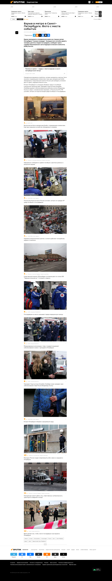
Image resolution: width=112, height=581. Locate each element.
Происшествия (37, 538)
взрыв (25, 541)
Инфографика (84, 549)
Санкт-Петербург (60, 538)
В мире (31, 538)
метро (30, 541)
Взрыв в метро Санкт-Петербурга (39, 541)
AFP (29, 123)
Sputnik (30, 160)
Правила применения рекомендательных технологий (54, 564)
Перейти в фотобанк (46, 160)
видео (73, 549)
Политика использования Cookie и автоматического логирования (25, 564)
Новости (26, 538)
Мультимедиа (44, 538)
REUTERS (30, 198)
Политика (41, 549)
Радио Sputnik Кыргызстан (53, 549)
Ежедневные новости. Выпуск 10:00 (85, 13)
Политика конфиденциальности (65, 562)
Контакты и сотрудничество (36, 562)
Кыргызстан (34, 549)
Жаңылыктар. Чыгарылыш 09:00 (51, 13)
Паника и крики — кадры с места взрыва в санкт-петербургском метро (43, 70)
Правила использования (22, 562)
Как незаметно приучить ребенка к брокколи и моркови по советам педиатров (35, 14)
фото (54, 538)
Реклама (46, 562)
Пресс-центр (93, 549)
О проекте (12, 562)
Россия (49, 538)
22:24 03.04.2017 (28, 32)
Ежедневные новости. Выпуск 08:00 (18, 13)
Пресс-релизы (53, 562)
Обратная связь (72, 564)
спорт (68, 549)
